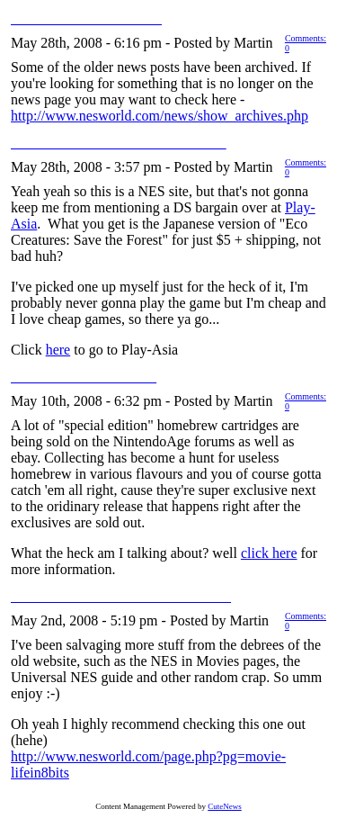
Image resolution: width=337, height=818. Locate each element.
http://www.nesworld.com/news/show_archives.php (159, 115)
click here (269, 553)
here (58, 349)
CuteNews (225, 806)
